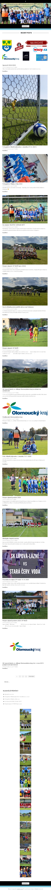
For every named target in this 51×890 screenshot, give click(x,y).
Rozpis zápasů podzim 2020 (12, 497)
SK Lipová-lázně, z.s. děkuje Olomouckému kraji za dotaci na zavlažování (22, 390)
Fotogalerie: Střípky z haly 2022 (12, 184)
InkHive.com (20, 889)
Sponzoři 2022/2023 (9, 65)
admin (15, 67)
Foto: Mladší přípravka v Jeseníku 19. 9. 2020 (17, 456)
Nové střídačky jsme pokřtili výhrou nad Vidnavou (18, 307)
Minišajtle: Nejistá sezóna (11, 538)
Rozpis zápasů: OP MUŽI (10, 348)
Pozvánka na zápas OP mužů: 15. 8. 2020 (16, 579)
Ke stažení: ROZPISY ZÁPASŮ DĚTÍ (14, 225)
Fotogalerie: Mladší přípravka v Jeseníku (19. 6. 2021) (20, 147)
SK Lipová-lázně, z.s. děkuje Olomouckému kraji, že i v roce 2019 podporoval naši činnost (23, 664)
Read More (5, 71)
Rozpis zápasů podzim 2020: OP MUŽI (15, 620)
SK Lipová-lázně (25, 9)
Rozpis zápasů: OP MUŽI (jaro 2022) (14, 266)
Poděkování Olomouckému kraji (12, 417)
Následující (31, 676)
